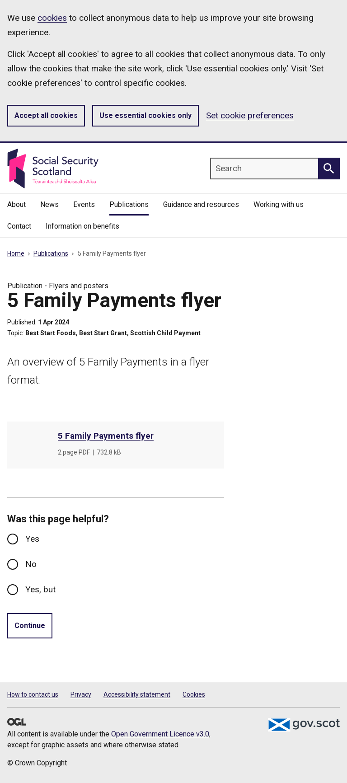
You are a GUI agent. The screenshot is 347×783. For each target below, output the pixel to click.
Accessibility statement (136, 694)
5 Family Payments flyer (106, 436)
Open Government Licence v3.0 (160, 734)
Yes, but (40, 589)
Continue (29, 625)
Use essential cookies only (145, 115)
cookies (52, 18)
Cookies (194, 694)
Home (15, 253)
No (31, 564)
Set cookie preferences (250, 115)
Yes (32, 539)
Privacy (80, 694)
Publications (50, 253)
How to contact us (32, 694)
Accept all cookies (46, 115)
